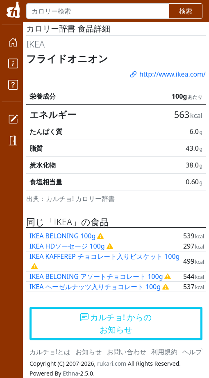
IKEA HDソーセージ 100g (67, 246)
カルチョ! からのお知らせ (116, 323)
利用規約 (164, 351)
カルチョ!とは (50, 351)
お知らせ (88, 351)
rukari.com (111, 363)
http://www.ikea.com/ (167, 74)
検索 (185, 11)
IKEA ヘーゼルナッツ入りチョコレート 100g (95, 286)
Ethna (70, 373)
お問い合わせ (126, 351)
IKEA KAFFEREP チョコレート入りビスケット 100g (104, 256)
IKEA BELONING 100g (62, 235)
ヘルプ (192, 351)
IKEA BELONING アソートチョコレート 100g (96, 276)
